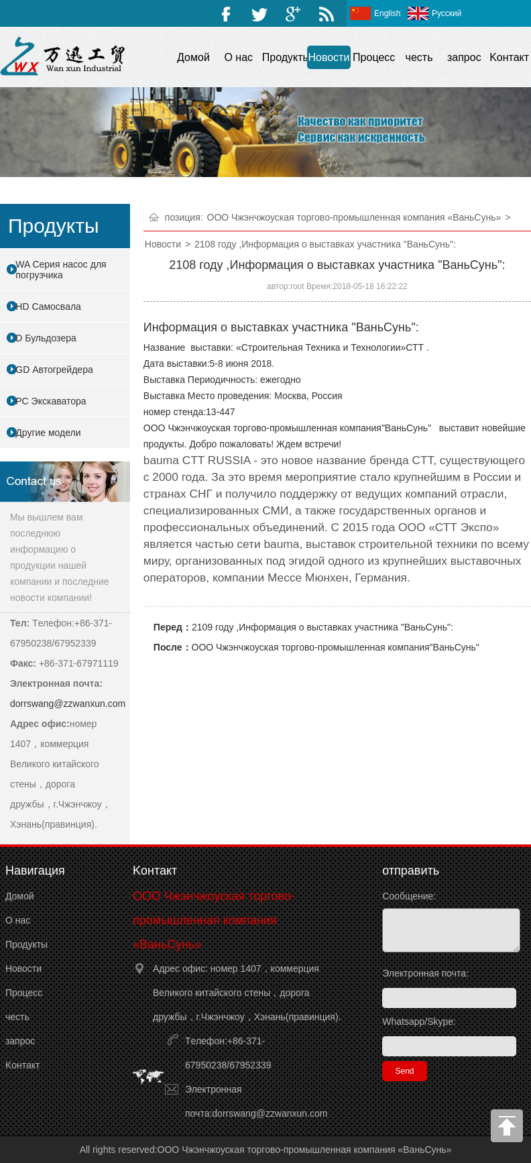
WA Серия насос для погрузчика (60, 269)
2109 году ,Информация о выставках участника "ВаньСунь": (322, 627)
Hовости (328, 57)
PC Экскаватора (50, 401)
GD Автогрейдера (54, 369)
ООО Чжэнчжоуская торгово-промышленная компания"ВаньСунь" (335, 647)
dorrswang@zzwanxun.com (67, 703)
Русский (447, 13)
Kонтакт (509, 57)
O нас (238, 57)
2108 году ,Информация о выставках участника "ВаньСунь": (325, 244)
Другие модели (47, 432)
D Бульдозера (45, 338)
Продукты (284, 57)
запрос (464, 57)
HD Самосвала (48, 306)
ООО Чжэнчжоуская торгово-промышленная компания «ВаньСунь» (354, 217)
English (387, 13)
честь (419, 57)
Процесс (374, 57)
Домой (193, 57)
